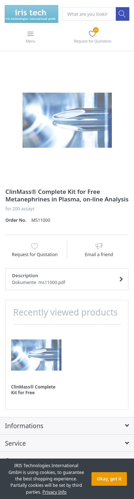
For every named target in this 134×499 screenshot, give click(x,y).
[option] (67, 120)
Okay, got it (109, 479)
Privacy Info (54, 492)
